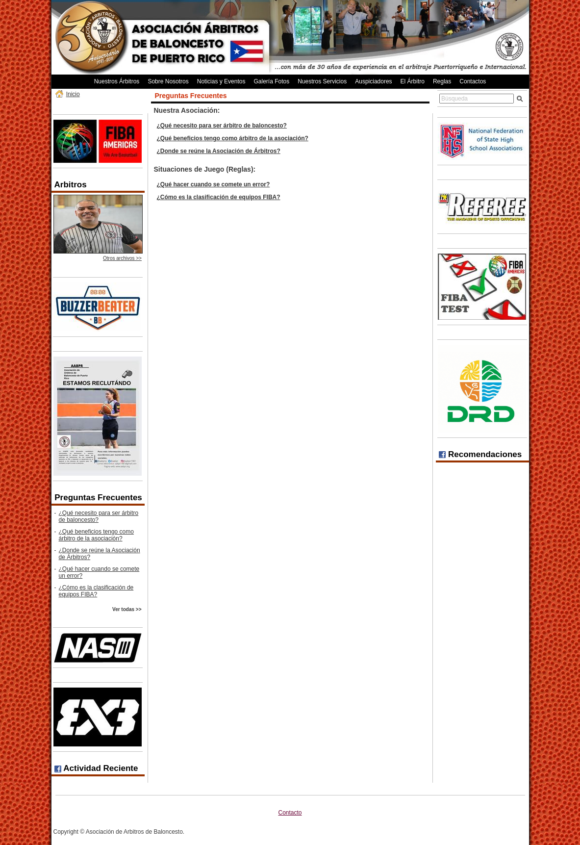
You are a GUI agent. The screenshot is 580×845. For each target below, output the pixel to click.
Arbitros (70, 184)
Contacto (290, 812)
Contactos (472, 81)
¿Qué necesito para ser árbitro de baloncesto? (99, 516)
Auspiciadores (373, 81)
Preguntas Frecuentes (98, 497)
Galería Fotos (271, 81)
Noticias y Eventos (221, 81)
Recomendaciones (480, 454)
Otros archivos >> (122, 258)
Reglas (442, 81)
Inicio (73, 94)
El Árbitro (413, 81)
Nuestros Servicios (322, 81)
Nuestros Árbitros (117, 81)
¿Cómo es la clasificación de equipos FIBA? (96, 591)
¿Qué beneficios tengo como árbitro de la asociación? (96, 535)
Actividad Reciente (96, 768)
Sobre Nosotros (168, 81)
